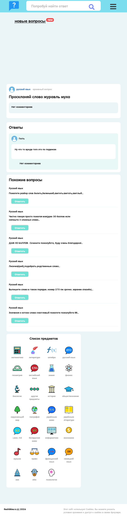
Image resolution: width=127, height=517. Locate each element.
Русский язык (23, 89)
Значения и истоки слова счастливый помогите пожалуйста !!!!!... (44, 312)
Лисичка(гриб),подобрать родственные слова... (34, 266)
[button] (113, 6)
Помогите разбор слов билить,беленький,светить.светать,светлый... (46, 193)
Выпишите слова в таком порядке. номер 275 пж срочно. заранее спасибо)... (51, 289)
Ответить (20, 201)
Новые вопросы (30, 20)
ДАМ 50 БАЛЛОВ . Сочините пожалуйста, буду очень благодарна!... (46, 242)
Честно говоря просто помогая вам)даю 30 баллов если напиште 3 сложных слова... (39, 218)
